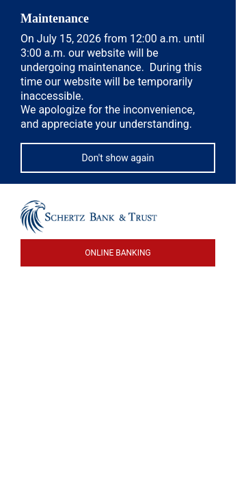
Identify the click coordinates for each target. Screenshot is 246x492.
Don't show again (118, 157)
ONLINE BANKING (117, 253)
